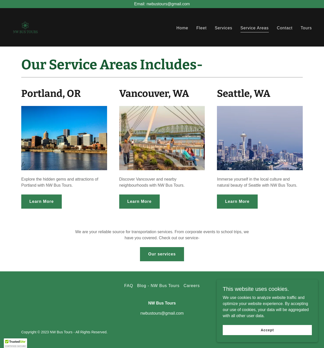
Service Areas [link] (254, 28)
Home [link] (182, 28)
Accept (267, 330)
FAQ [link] (128, 286)
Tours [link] (306, 28)
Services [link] (223, 28)
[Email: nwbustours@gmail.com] (162, 4)
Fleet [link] (201, 28)
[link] (25, 27)
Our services (162, 254)
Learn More (41, 201)
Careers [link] (192, 286)
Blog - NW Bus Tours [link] (158, 286)
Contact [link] (285, 28)
